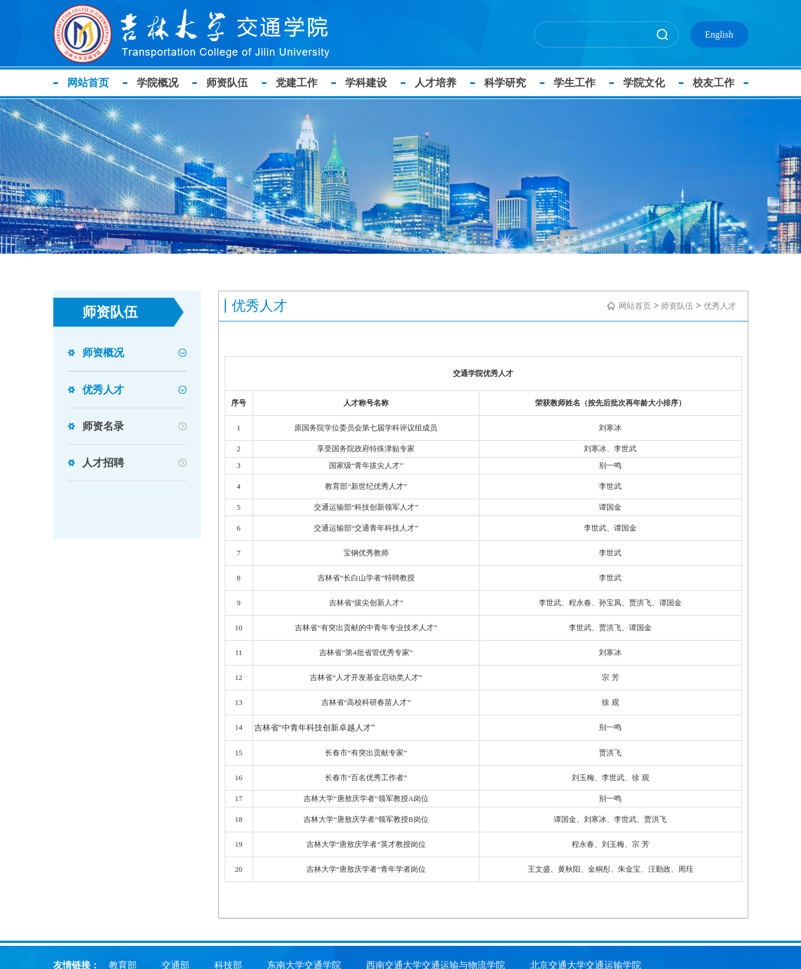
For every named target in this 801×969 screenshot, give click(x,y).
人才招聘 (103, 463)
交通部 (175, 964)
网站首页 (91, 83)
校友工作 (717, 83)
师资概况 (103, 353)
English (719, 34)
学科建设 (369, 83)
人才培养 (439, 83)
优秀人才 (103, 390)
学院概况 (161, 83)
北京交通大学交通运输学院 (585, 964)
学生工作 (578, 83)
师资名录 (103, 426)
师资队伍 (230, 83)
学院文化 (647, 83)
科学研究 (508, 83)
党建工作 (300, 83)
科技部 (228, 964)
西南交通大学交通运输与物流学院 (435, 964)
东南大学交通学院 (304, 964)
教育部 (123, 964)
